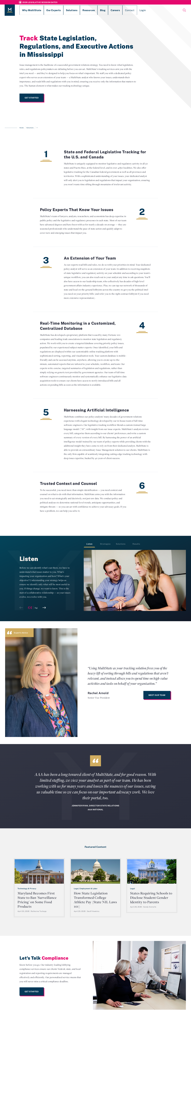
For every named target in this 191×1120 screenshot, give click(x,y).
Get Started (32, 97)
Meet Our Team (156, 695)
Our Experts (45, 10)
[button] (44, 608)
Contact (106, 10)
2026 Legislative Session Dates (39, 2)
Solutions (60, 10)
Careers (95, 10)
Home (21, 128)
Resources (73, 10)
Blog (84, 10)
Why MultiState (27, 10)
